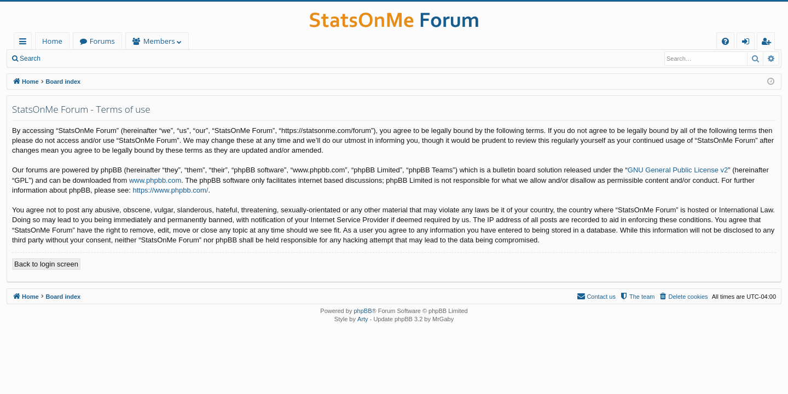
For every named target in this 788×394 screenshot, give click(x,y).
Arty (362, 319)
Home (52, 41)
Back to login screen (46, 264)
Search (30, 58)
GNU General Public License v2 (678, 170)
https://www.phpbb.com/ (170, 190)
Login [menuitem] (747, 43)
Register (101, 58)
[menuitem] (725, 41)
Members (159, 41)
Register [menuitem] (768, 43)
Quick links (25, 43)
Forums (102, 41)
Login (64, 58)
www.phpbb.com (155, 180)
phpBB (363, 311)
